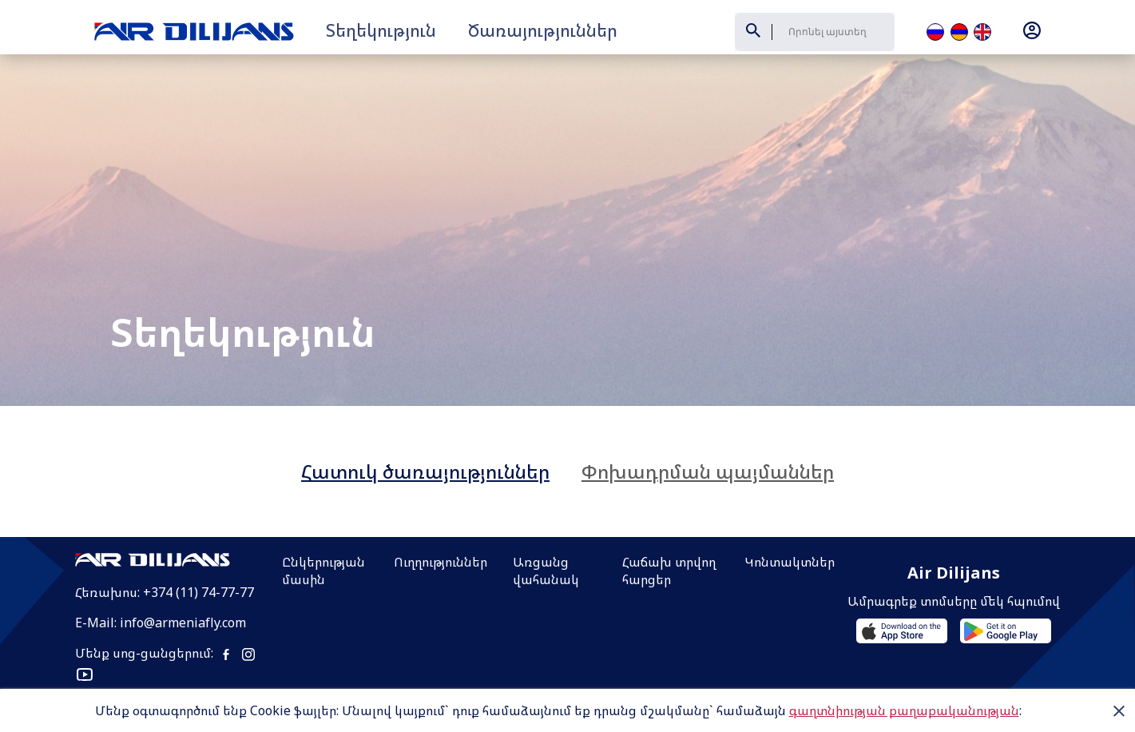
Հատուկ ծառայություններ (425, 417)
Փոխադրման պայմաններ (707, 417)
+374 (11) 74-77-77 (198, 538)
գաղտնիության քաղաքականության (904, 710)
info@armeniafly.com (183, 568)
